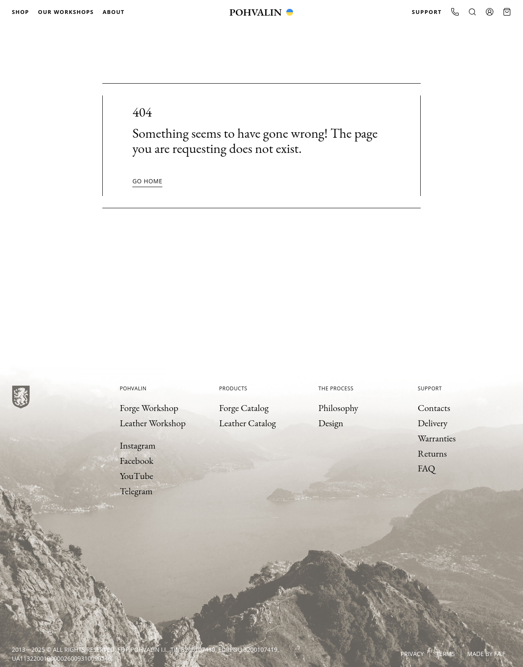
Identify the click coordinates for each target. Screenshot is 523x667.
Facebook (136, 461)
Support (427, 12)
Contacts (434, 408)
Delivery (432, 423)
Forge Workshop (149, 408)
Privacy (412, 654)
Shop (20, 12)
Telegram (136, 491)
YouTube (136, 476)
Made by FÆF (486, 654)
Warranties (437, 438)
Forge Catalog (243, 408)
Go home (147, 181)
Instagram (138, 445)
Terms (445, 654)
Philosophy (338, 408)
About (114, 12)
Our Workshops (66, 12)
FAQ (426, 468)
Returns (432, 453)
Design (330, 423)
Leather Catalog (247, 423)
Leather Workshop (153, 423)
